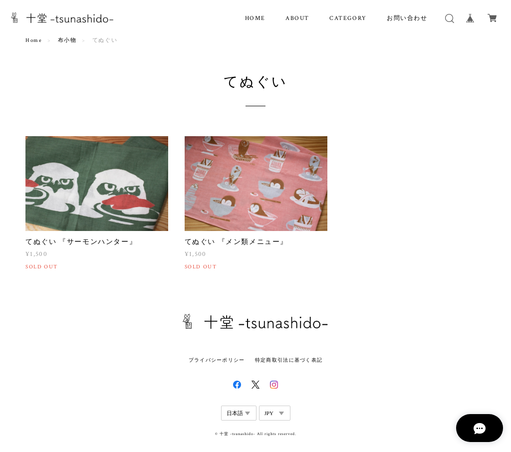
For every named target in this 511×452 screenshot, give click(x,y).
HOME (255, 18)
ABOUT (297, 18)
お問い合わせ (407, 18)
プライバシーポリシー (217, 360)
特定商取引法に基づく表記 (288, 360)
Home (33, 40)
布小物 (67, 40)
